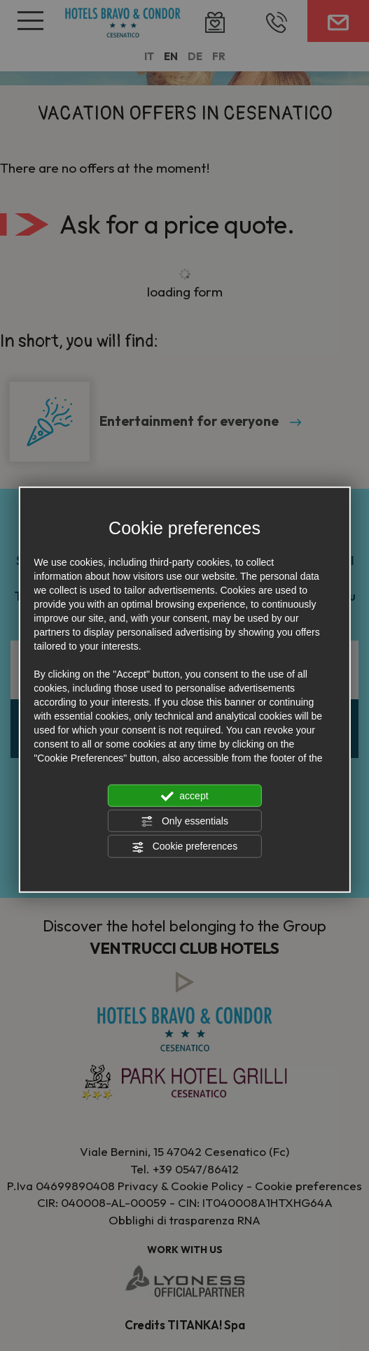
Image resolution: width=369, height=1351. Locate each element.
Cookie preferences (184, 847)
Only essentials (184, 821)
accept (184, 795)
